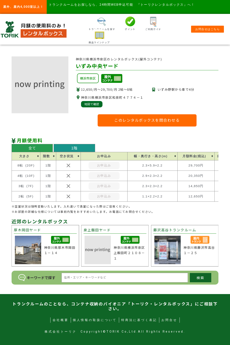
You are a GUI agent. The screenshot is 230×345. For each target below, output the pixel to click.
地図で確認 (91, 104)
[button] (207, 29)
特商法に (139, 320)
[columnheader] (26, 156)
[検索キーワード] (124, 278)
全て (32, 148)
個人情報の (95, 320)
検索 (201, 277)
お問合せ (169, 320)
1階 (74, 148)
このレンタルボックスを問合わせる (147, 120)
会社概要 (61, 320)
